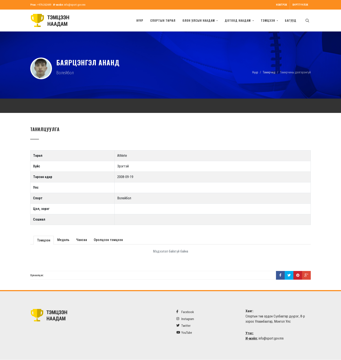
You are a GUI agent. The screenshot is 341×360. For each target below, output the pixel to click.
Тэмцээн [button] (268, 20)
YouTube (184, 332)
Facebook (185, 312)
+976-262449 (44, 4)
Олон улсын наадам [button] (199, 20)
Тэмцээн (43, 240)
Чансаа (81, 240)
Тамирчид (269, 72)
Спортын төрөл (163, 20)
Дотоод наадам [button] (238, 20)
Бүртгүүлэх (300, 4)
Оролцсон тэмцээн (107, 240)
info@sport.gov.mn (74, 4)
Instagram (185, 319)
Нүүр (139, 20)
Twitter (183, 325)
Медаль (63, 240)
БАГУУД (290, 20)
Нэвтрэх (281, 4)
